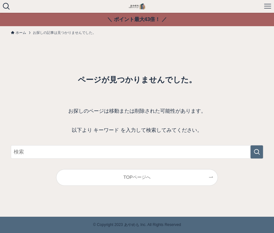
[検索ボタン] (6, 6)
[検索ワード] (137, 152)
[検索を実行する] (256, 152)
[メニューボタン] (267, 6)
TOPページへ (137, 177)
